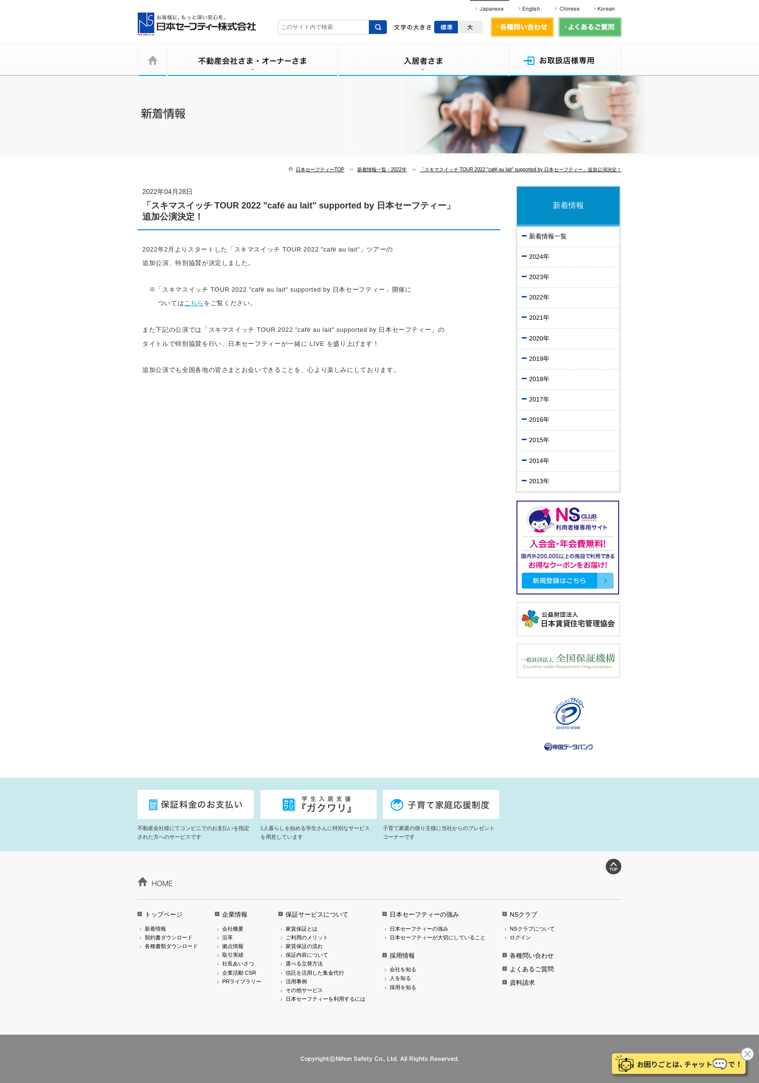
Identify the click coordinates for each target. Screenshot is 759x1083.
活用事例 (296, 981)
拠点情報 (232, 946)
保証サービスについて (317, 914)
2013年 (539, 481)
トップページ (163, 914)
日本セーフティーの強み (424, 914)
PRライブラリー (241, 981)
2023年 (539, 277)
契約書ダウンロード (169, 937)
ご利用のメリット (307, 937)
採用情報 (402, 955)
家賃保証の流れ (304, 946)
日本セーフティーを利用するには (325, 999)
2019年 (539, 358)
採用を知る (403, 987)
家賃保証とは (302, 929)
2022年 (539, 297)
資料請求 (522, 982)
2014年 (539, 460)
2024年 (539, 256)
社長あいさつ (238, 963)
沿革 (227, 937)
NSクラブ (523, 914)
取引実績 (232, 955)
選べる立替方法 (304, 963)
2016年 (539, 419)
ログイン (520, 937)
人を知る (400, 978)
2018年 (539, 379)
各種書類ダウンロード (171, 946)
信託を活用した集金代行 (315, 973)
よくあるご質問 (532, 969)
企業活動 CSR (239, 973)
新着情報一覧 (548, 236)
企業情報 (234, 914)
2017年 (539, 399)
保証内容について (307, 955)
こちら (194, 303)
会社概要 (232, 929)
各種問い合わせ (532, 955)
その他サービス (304, 990)
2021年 (539, 317)
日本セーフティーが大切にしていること (438, 937)
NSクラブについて (532, 929)
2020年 (539, 338)
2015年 (539, 440)
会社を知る (403, 969)
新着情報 (155, 929)
